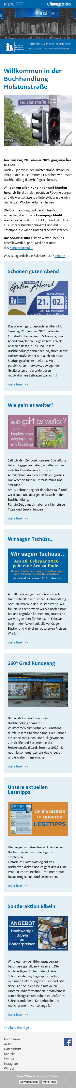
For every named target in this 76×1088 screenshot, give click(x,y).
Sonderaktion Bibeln (31, 906)
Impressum (12, 1039)
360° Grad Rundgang (31, 663)
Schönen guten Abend (33, 271)
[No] (71, 1080)
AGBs (8, 1044)
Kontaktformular (21, 248)
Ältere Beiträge (16, 1027)
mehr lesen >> (18, 384)
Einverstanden (28, 1081)
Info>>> (60, 256)
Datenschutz (12, 1049)
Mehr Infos (49, 1081)
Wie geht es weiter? (30, 405)
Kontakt (9, 1054)
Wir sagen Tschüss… (31, 539)
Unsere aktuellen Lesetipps (28, 789)
